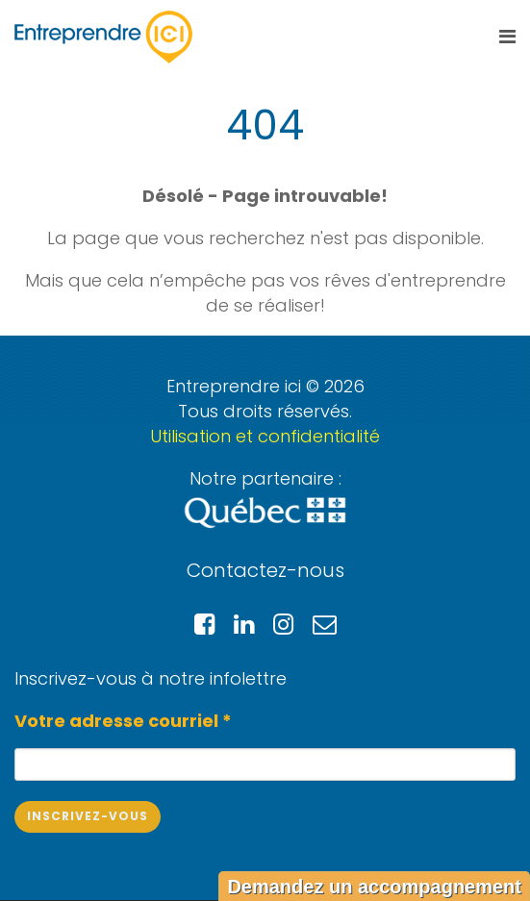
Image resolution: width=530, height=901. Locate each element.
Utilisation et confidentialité (265, 436)
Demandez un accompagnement (374, 886)
